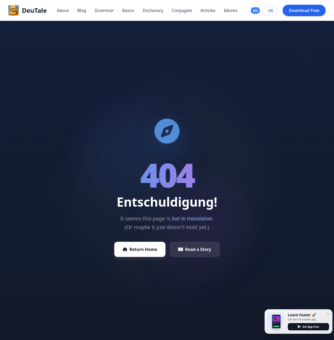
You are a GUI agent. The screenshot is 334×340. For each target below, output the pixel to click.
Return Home (140, 249)
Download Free (304, 10)
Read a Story (194, 249)
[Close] (328, 314)
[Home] (27, 10)
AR (270, 10)
